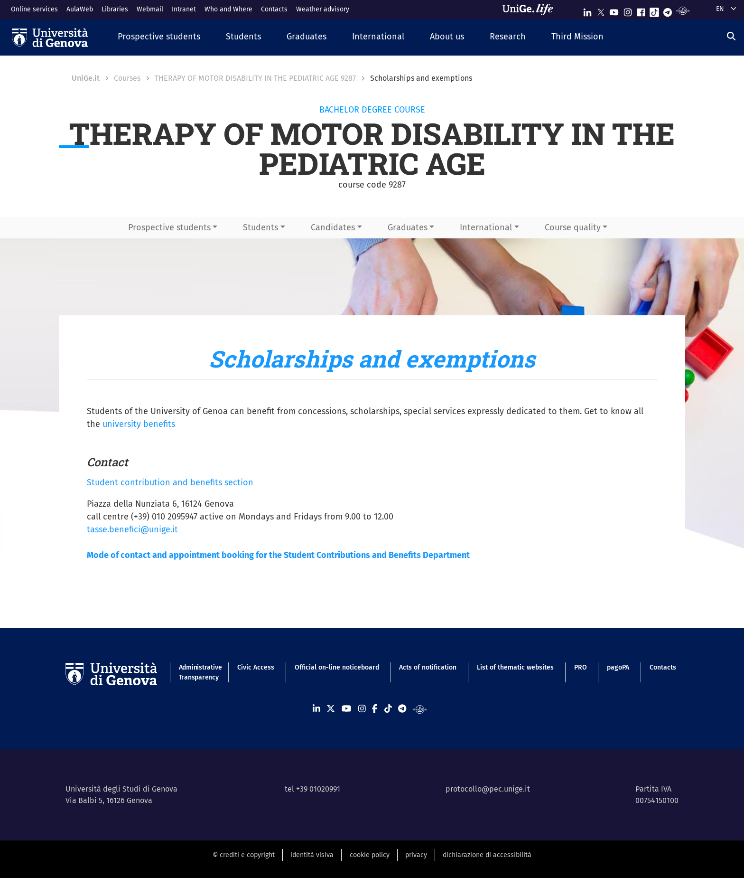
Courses (127, 78)
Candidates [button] (333, 227)
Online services (34, 9)
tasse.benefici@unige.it (132, 529)
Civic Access (255, 667)
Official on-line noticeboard (337, 667)
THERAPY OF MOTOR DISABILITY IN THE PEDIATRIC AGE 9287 (255, 78)
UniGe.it (86, 78)
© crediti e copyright (244, 855)
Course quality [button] (573, 227)
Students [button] (260, 227)
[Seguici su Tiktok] (654, 10)
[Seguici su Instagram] (628, 10)
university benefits (138, 424)
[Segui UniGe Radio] (683, 10)
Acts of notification (427, 667)
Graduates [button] (408, 227)
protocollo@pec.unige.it (488, 788)
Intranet (184, 9)
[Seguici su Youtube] (614, 10)
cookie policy (370, 855)
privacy (416, 855)
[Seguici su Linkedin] (587, 10)
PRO (580, 667)
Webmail (150, 9)
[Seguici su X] (600, 10)
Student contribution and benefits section (170, 482)
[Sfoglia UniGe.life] (530, 9)
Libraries (115, 9)
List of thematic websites (515, 667)
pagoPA (618, 667)
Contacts (274, 9)
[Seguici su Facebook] (641, 10)
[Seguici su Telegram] (667, 10)
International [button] (486, 227)
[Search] (731, 36)
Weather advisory (322, 9)
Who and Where (228, 9)
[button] (159, 37)
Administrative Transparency (198, 672)
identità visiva (312, 855)
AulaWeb (79, 9)
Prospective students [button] (169, 227)
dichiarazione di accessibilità (487, 855)
